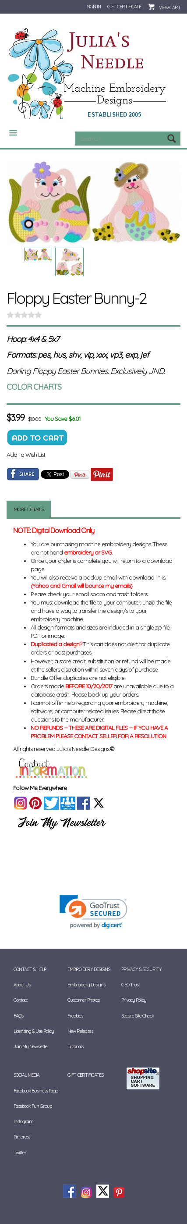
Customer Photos (83, 1000)
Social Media (26, 1075)
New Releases (80, 1031)
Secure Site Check (137, 1016)
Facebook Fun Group (33, 1106)
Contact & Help (30, 969)
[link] (93, 911)
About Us (22, 985)
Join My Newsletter (31, 1046)
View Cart (169, 7)
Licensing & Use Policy (34, 1031)
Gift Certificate (124, 7)
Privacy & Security (141, 969)
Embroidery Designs (88, 969)
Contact (21, 1000)
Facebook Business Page (36, 1091)
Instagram (23, 1121)
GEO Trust (130, 985)
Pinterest (22, 1137)
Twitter (20, 1152)
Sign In (94, 7)
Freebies (75, 1016)
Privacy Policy (133, 1000)
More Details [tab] (29, 509)
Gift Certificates (85, 1075)
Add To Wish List (26, 454)
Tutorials (75, 1046)
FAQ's (18, 1016)
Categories (9, 132)
